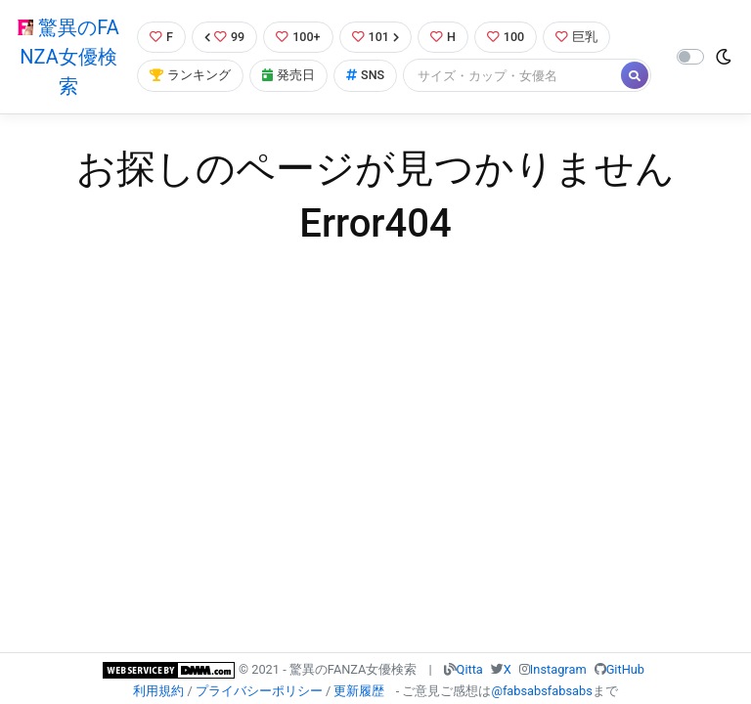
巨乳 (578, 36)
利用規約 (158, 690)
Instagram (558, 669)
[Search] (513, 76)
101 (376, 36)
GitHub (625, 669)
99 (224, 36)
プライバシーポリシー (259, 690)
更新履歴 (358, 690)
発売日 (288, 75)
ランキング (190, 75)
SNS (365, 75)
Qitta (470, 669)
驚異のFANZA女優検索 (68, 57)
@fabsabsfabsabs (541, 690)
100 (507, 36)
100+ (298, 36)
